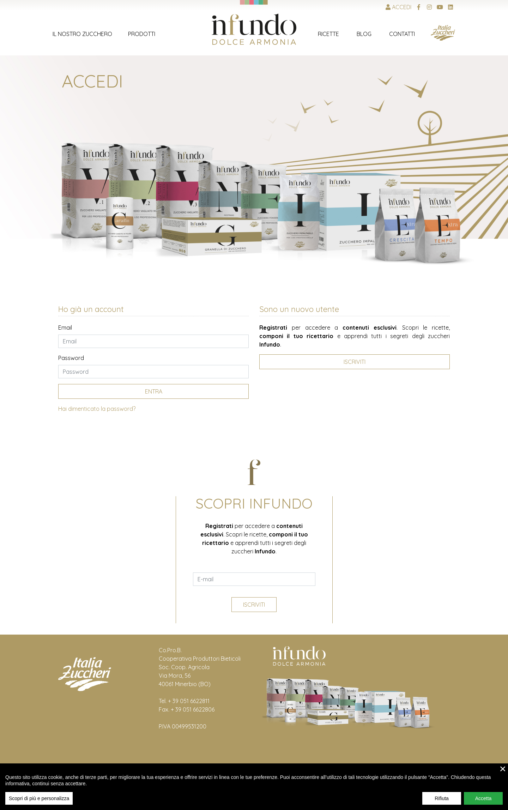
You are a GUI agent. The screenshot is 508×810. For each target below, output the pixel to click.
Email (65, 327)
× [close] (503, 768)
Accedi (398, 7)
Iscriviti (254, 604)
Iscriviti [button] (354, 361)
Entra (153, 391)
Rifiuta (442, 798)
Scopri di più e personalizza (39, 798)
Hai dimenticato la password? (96, 408)
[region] (254, 786)
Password (71, 357)
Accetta (483, 798)
